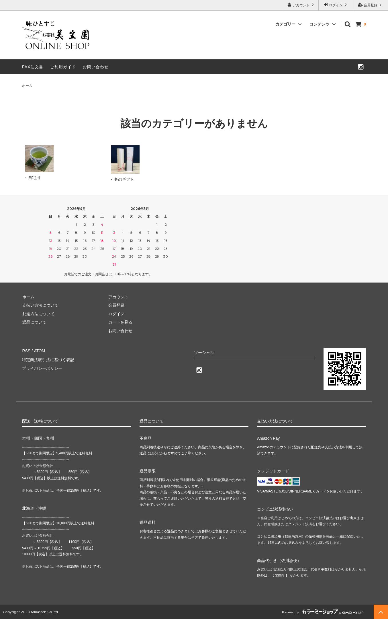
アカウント (301, 4)
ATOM (39, 350)
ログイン (336, 4)
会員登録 (370, 4)
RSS (26, 350)
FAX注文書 (32, 67)
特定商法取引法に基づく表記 (48, 359)
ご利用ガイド (63, 67)
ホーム (27, 86)
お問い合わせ (96, 67)
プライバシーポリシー (42, 367)
